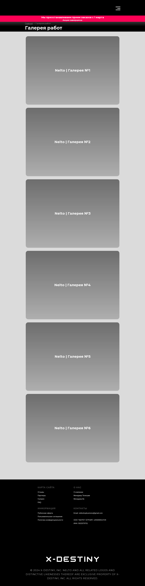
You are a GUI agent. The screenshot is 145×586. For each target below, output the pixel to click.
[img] (34, 8)
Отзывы (41, 492)
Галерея (41, 499)
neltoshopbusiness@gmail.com (91, 513)
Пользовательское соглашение (50, 516)
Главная (29, 23)
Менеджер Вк (79, 499)
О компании (78, 492)
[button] (118, 8)
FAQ (39, 502)
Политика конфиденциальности (50, 520)
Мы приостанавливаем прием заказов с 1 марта (72, 17)
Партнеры (42, 495)
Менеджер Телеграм (82, 495)
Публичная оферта (45, 513)
